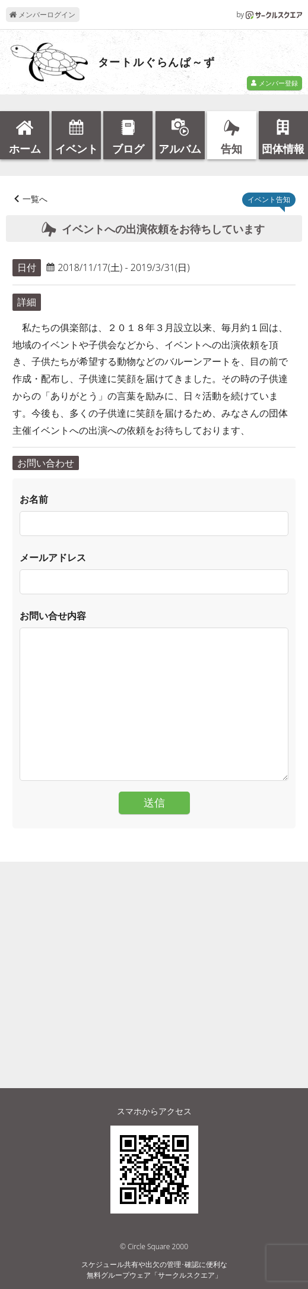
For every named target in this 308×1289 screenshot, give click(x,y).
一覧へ (35, 198)
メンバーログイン (42, 15)
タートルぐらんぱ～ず (156, 62)
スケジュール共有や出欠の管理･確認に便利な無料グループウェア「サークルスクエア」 (154, 1269)
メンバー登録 (274, 82)
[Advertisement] (154, 952)
